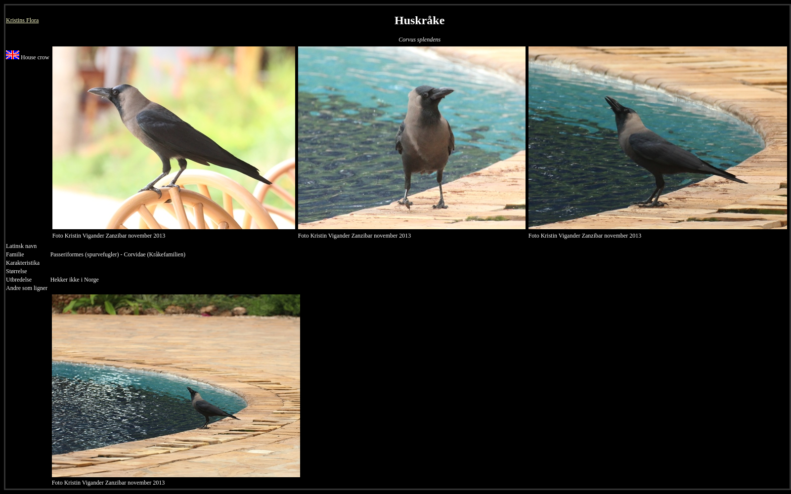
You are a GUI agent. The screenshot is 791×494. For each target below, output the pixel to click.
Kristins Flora (22, 20)
